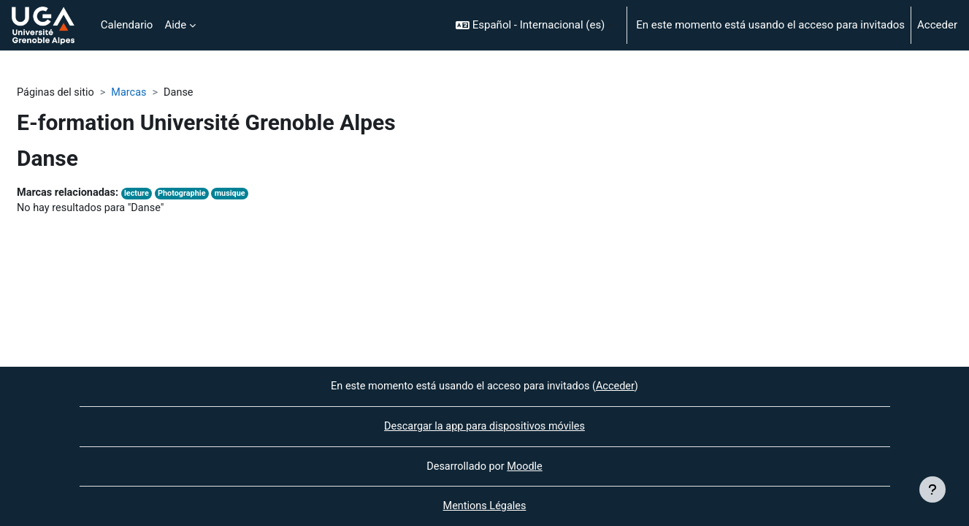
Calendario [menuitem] (127, 24)
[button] (535, 25)
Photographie (187, 194)
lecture (141, 194)
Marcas (133, 92)
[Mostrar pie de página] (932, 489)
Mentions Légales (484, 506)
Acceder (937, 24)
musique (238, 194)
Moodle (526, 465)
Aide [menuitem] (175, 24)
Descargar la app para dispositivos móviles (484, 425)
